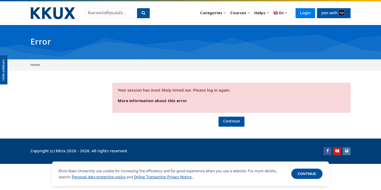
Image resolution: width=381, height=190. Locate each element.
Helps (259, 13)
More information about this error (152, 101)
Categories (211, 13)
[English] (280, 13)
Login (305, 13)
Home (35, 65)
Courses (238, 13)
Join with (333, 13)
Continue (231, 121)
